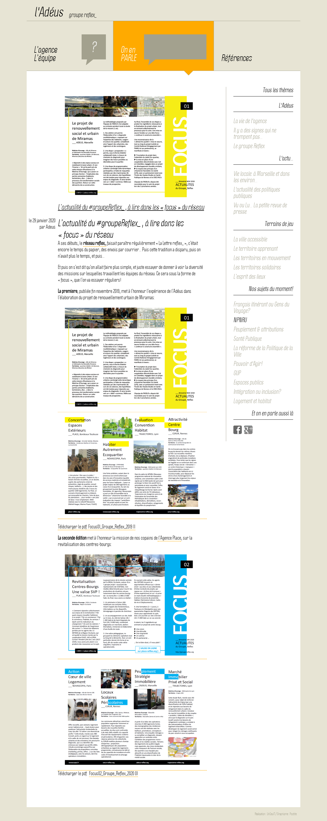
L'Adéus (286, 105)
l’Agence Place (169, 538)
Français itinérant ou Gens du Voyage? (261, 307)
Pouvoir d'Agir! (247, 364)
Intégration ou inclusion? (257, 392)
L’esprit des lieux (249, 276)
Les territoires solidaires (257, 267)
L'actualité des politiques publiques (256, 192)
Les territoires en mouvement (261, 258)
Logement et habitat (252, 401)
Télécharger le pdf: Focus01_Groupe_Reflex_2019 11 (96, 527)
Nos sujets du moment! (271, 289)
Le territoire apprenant (255, 248)
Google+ (248, 430)
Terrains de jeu (279, 224)
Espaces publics (248, 382)
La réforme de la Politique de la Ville (263, 351)
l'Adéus (48, 12)
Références (236, 58)
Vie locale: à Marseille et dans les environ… (261, 177)
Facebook (237, 430)
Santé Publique (247, 338)
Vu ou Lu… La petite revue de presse (260, 208)
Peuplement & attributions (258, 329)
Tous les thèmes (278, 90)
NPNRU (239, 320)
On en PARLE (163, 49)
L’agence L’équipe (70, 49)
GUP (237, 373)
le (42, 220)
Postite (293, 814)
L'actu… (286, 158)
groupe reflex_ (83, 15)
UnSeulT (271, 814)
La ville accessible (250, 239)
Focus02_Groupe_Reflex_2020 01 (113, 773)
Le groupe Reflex (248, 146)
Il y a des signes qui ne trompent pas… (254, 133)
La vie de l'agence (249, 121)
